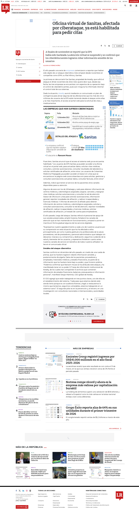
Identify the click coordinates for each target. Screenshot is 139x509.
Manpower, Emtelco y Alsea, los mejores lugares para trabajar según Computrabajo (113, 472)
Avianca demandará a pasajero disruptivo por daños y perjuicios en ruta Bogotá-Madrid (28, 370)
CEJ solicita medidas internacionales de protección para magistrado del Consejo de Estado (113, 458)
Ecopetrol (47, 12)
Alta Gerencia (57, 494)
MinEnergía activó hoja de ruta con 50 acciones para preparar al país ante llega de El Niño (76, 457)
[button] (45, 314)
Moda (69, 467)
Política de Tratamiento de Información (97, 505)
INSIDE (115, 9)
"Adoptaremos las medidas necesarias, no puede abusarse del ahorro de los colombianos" (28, 401)
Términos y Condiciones (93, 503)
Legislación (108, 452)
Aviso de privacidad (92, 500)
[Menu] (12, 9)
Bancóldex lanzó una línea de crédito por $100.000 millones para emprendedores (39, 472)
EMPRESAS (34, 9)
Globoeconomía (73, 507)
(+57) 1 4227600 (21, 500)
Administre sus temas (24, 81)
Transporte (22, 365)
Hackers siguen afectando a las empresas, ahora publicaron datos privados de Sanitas (116, 123)
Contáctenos (90, 498)
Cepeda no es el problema (28, 379)
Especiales (56, 505)
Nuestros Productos (92, 496)
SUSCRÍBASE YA (98, 321)
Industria (108, 467)
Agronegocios (42, 494)
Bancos (33, 467)
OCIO (41, 9)
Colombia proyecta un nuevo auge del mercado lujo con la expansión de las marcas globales (77, 472)
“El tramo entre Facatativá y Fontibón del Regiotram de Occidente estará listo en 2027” (28, 389)
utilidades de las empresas (60, 12)
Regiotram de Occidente (85, 12)
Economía (71, 500)
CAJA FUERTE (96, 9)
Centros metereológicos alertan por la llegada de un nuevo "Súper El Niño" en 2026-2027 (28, 357)
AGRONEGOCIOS (63, 9)
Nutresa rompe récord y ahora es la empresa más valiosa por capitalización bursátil (91, 385)
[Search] (125, 5)
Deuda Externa (34, 12)
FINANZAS (17, 9)
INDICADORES (107, 9)
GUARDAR (118, 46)
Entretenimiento (99, 12)
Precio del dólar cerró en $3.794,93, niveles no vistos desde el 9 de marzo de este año (28, 414)
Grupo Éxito (73, 12)
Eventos (70, 505)
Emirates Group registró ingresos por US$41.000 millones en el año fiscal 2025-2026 (90, 360)
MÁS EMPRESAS (114, 428)
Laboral (20, 397)
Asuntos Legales (43, 496)
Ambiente (21, 352)
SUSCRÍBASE (134, 1)
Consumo (41, 500)
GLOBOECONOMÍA (50, 9)
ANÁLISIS (73, 9)
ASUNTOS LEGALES (84, 9)
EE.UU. (32, 452)
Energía (70, 452)
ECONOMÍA (26, 9)
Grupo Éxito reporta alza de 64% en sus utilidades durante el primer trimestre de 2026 (91, 411)
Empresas (41, 505)
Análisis (70, 494)
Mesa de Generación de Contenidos (96, 494)
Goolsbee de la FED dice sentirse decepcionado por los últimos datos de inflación (40, 457)
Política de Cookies (91, 507)
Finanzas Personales (59, 507)
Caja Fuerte (56, 496)
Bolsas (20, 409)
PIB (41, 12)
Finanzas (40, 507)
